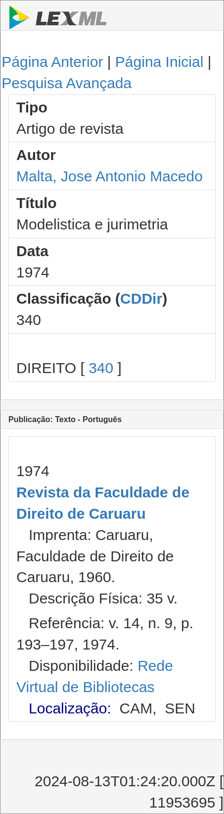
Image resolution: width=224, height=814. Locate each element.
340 (101, 368)
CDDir (141, 298)
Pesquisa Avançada (66, 83)
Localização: (70, 708)
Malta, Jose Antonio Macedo (109, 176)
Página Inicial (159, 62)
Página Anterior (52, 62)
